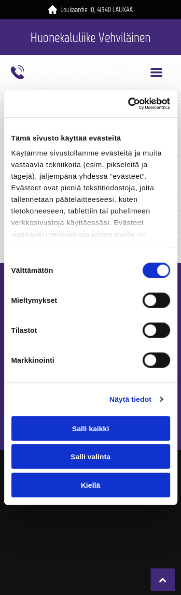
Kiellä (90, 485)
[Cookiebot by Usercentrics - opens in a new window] (129, 104)
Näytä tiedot (131, 399)
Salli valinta (90, 457)
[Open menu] (156, 72)
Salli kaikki (90, 428)
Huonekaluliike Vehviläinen (90, 37)
